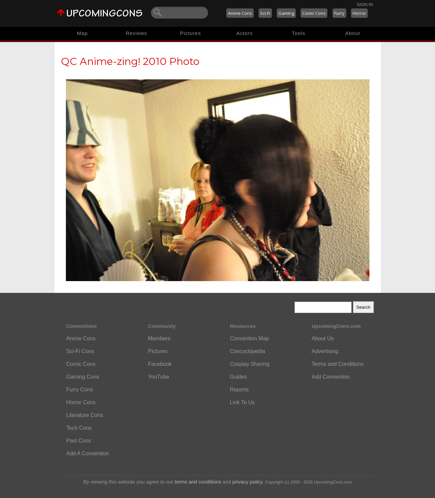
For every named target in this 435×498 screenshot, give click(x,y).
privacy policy (247, 482)
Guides (238, 377)
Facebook (159, 364)
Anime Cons (240, 13)
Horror (359, 13)
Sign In (365, 4)
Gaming (286, 13)
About (352, 33)
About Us (323, 338)
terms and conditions (198, 482)
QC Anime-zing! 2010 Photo (130, 61)
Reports (239, 389)
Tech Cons (79, 428)
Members (159, 338)
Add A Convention (87, 453)
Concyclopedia (247, 351)
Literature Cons (84, 415)
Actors (244, 33)
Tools (298, 33)
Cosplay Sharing (249, 364)
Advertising (325, 351)
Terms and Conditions (338, 364)
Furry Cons (79, 389)
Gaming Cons (82, 377)
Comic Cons (314, 13)
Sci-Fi (265, 13)
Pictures (190, 33)
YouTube (158, 377)
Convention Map (249, 338)
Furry (339, 13)
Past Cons (78, 441)
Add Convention (331, 377)
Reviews (136, 33)
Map (82, 33)
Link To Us (242, 402)
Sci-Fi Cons (80, 351)
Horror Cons (80, 402)
